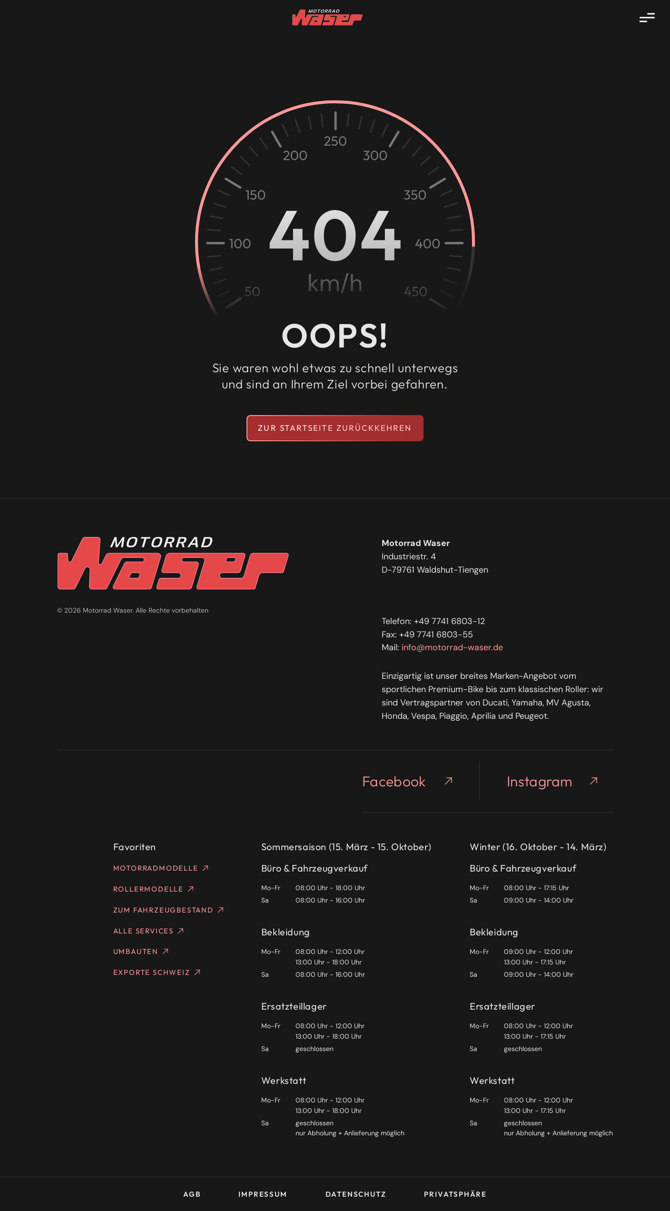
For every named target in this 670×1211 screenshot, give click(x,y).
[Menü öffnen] (647, 17)
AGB (191, 1194)
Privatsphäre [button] (455, 1194)
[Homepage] (327, 18)
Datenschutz (355, 1194)
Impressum (262, 1194)
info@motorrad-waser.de (452, 647)
